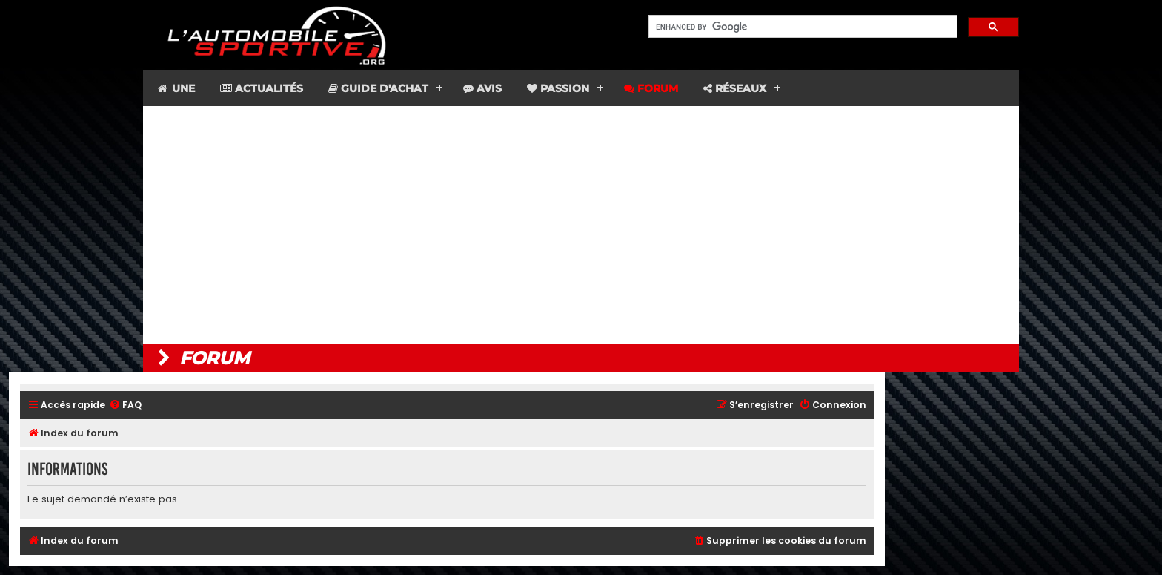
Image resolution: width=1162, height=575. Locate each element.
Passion (558, 88)
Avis (482, 88)
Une (175, 88)
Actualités (261, 88)
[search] (801, 26)
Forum (651, 88)
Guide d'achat (378, 88)
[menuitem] (125, 405)
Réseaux (734, 88)
